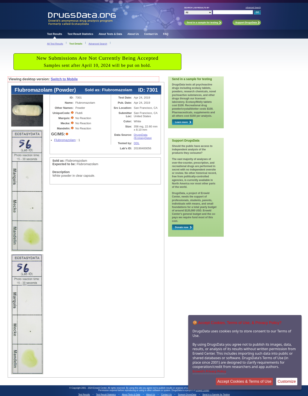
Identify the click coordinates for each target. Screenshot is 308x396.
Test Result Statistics (80, 34)
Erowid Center (202, 390)
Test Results (54, 34)
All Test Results (55, 43)
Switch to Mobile (64, 79)
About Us (133, 34)
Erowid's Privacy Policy (209, 371)
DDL (137, 143)
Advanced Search (253, 7)
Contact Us (151, 34)
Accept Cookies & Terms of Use (244, 381)
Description (61, 172)
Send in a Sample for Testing (216, 394)
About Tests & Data (110, 34)
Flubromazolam (65, 140)
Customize (287, 381)
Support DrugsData (187, 394)
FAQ (165, 34)
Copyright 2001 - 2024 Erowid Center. (89, 388)
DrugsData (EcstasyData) (143, 136)
